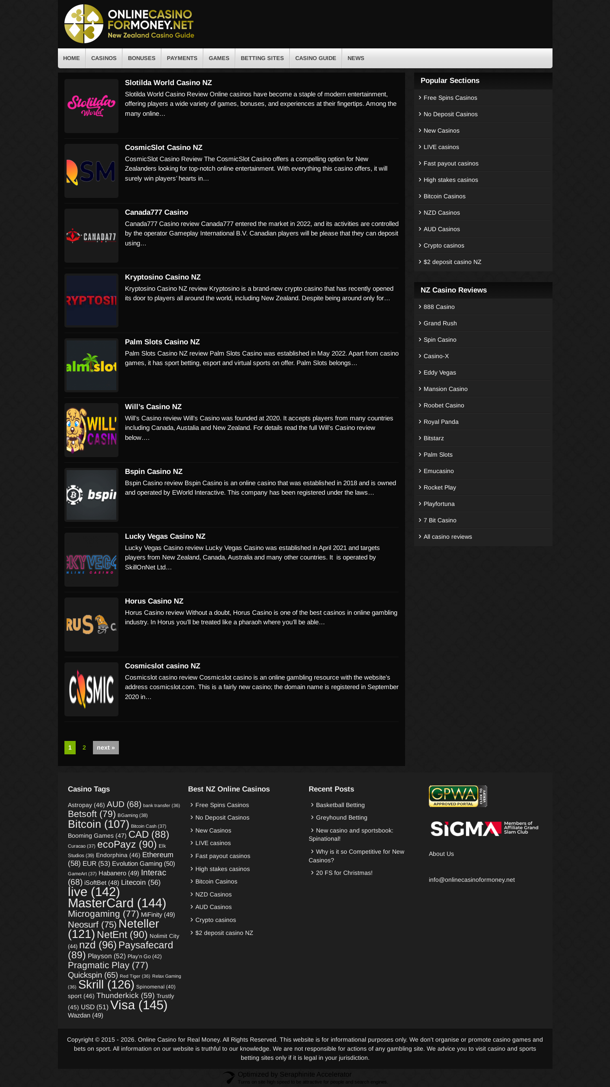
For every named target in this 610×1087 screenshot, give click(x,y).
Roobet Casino (444, 405)
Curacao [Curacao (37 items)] (82, 846)
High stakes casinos (451, 179)
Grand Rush (440, 323)
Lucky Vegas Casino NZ (165, 536)
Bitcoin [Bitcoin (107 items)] (98, 824)
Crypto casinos (444, 245)
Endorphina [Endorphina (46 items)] (118, 855)
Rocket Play (440, 487)
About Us (441, 853)
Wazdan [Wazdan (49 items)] (85, 1015)
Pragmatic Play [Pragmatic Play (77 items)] (108, 965)
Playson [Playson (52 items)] (107, 956)
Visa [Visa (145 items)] (139, 1005)
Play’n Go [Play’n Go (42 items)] (145, 957)
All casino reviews (448, 536)
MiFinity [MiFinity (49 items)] (158, 914)
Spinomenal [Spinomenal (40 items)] (156, 987)
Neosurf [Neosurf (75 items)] (92, 924)
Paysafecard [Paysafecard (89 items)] (120, 949)
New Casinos (442, 130)
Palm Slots (438, 454)
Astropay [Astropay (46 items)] (86, 804)
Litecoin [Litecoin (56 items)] (141, 882)
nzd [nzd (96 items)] (98, 944)
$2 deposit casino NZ (453, 261)
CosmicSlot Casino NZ (163, 147)
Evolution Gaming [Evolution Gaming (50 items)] (143, 863)
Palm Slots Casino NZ (162, 342)
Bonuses (142, 58)
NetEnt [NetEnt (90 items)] (122, 934)
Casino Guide (315, 58)
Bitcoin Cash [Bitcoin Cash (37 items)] (148, 826)
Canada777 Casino (156, 212)
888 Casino (439, 306)
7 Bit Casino (440, 520)
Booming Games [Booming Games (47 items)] (97, 835)
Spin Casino (440, 339)
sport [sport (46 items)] (81, 995)
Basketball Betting (340, 804)
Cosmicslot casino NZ (162, 666)
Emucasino (439, 470)
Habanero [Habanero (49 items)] (119, 873)
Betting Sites (262, 58)
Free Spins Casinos (450, 97)
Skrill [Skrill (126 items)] (106, 984)
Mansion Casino (446, 388)
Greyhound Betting (341, 817)
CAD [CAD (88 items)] (148, 834)
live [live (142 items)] (94, 891)
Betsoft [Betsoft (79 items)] (92, 814)
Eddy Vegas (440, 372)
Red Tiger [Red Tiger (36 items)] (135, 976)
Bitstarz (434, 438)
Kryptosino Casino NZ (163, 277)
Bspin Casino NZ (153, 471)
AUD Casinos (442, 229)
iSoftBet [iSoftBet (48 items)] (101, 882)
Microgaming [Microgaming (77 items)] (103, 914)
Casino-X (436, 356)
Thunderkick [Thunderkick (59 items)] (125, 995)
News (356, 58)
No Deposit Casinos (451, 114)
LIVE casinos (441, 146)
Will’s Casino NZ (153, 407)
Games (219, 58)
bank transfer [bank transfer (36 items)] (161, 805)
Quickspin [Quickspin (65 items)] (93, 974)
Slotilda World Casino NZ (168, 83)
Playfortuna (439, 503)
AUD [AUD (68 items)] (124, 804)
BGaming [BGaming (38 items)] (133, 815)
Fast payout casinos (451, 163)
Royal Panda (441, 421)
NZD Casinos (442, 212)
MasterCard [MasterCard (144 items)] (117, 903)
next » (106, 747)
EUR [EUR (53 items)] (96, 863)
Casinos (104, 58)
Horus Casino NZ (154, 601)
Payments (182, 58)
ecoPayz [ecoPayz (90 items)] (127, 844)
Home (71, 58)
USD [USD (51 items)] (95, 1007)
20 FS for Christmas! (344, 872)
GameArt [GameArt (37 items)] (82, 873)
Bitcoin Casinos (445, 196)
